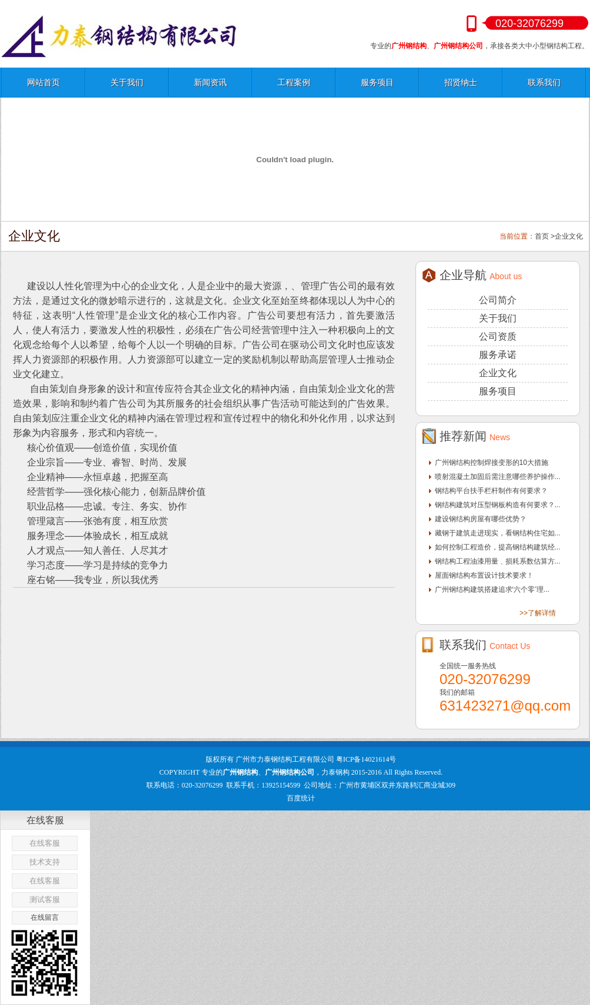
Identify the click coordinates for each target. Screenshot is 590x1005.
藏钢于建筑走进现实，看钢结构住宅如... (498, 533)
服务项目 (377, 82)
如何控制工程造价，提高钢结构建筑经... (498, 547)
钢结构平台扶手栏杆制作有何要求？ (491, 491)
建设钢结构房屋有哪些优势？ (481, 519)
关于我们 (126, 82)
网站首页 (43, 82)
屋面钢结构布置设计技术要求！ (484, 575)
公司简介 (498, 300)
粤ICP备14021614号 (366, 759)
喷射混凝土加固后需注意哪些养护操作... (498, 477)
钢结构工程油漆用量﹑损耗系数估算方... (498, 561)
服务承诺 (498, 355)
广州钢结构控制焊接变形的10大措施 (491, 462)
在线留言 (45, 917)
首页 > (545, 236)
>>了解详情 (537, 613)
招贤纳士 (460, 82)
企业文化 (569, 236)
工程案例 (293, 82)
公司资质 (498, 336)
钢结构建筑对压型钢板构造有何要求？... (498, 505)
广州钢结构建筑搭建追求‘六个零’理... (492, 589)
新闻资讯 (210, 82)
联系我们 (544, 82)
